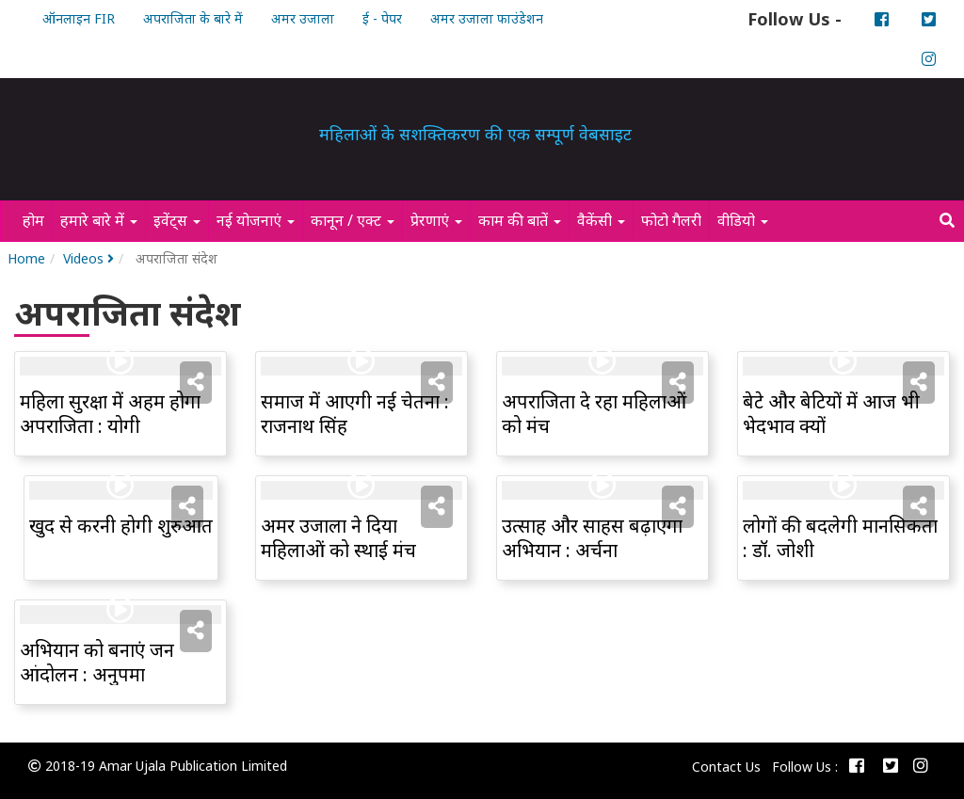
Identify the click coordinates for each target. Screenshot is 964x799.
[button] (195, 381)
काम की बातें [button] (519, 220)
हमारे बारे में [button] (98, 220)
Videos (88, 258)
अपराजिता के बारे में (193, 18)
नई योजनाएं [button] (256, 220)
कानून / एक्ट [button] (352, 220)
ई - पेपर (382, 18)
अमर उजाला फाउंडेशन (486, 18)
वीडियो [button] (742, 220)
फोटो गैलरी (675, 220)
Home (26, 258)
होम (37, 220)
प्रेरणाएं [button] (436, 220)
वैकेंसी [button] (601, 220)
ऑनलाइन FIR (78, 18)
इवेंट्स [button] (177, 220)
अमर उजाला (302, 18)
